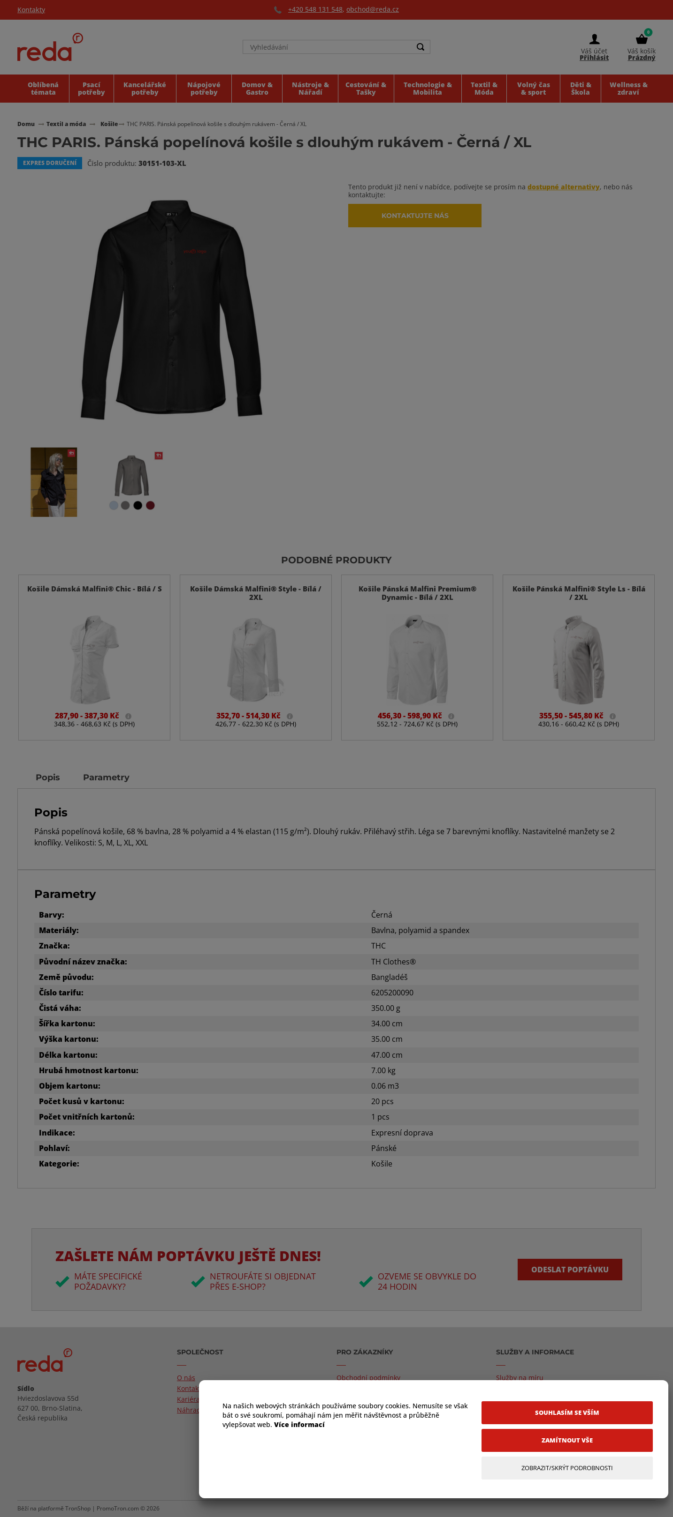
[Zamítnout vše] (567, 1440)
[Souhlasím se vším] (567, 1412)
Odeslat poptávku (569, 1269)
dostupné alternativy (564, 186)
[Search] (420, 48)
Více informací (299, 1424)
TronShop (78, 1509)
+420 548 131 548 (315, 9)
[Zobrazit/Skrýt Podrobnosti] (567, 1468)
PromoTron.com (118, 1509)
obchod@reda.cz (372, 9)
